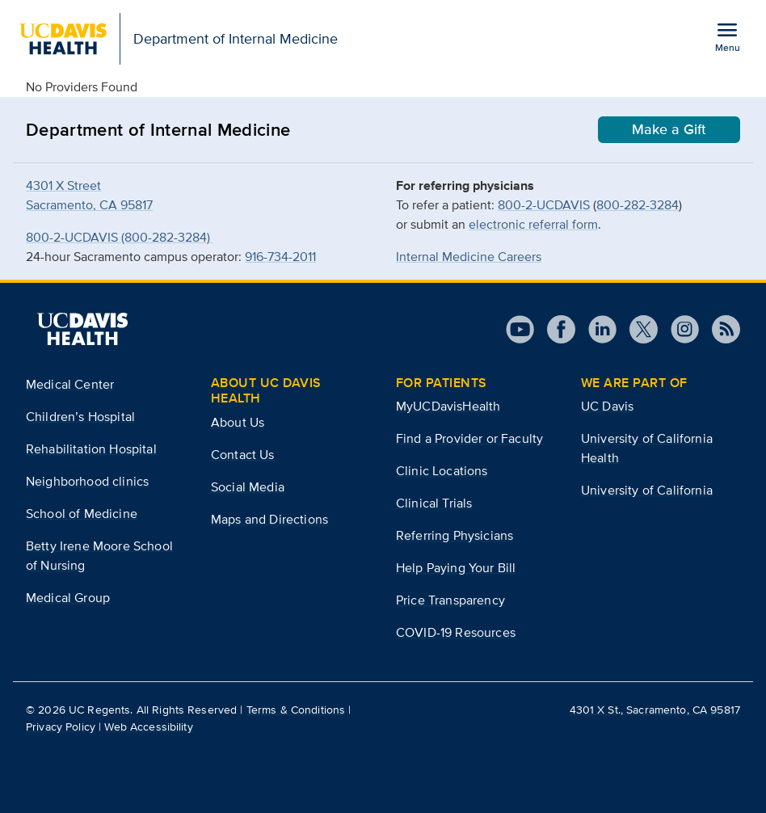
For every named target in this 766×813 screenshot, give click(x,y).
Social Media (247, 487)
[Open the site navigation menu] (727, 36)
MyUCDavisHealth (448, 406)
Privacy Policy (60, 726)
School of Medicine (81, 513)
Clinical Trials (434, 503)
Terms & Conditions (296, 709)
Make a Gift (669, 129)
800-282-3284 (637, 205)
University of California (647, 490)
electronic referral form (533, 224)
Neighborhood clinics (87, 481)
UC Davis (607, 406)
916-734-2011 (280, 256)
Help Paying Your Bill (456, 567)
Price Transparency (450, 600)
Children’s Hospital (80, 416)
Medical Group (68, 597)
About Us (237, 422)
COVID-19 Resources (456, 632)
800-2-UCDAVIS (544, 205)
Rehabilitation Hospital (91, 449)
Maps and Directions (269, 519)
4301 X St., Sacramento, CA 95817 (655, 709)
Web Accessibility (148, 726)
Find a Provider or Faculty (469, 438)
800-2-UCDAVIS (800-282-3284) (119, 237)
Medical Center (70, 384)
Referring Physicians (454, 535)
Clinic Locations (442, 470)
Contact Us (243, 454)
